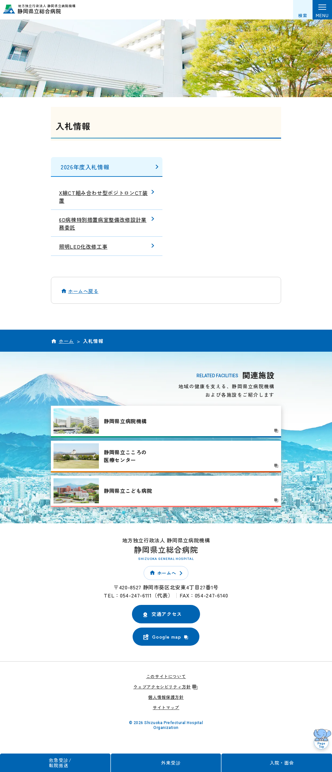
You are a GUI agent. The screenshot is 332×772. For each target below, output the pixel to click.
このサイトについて (166, 676)
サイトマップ (166, 707)
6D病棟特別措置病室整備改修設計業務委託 (103, 223)
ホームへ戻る (83, 291)
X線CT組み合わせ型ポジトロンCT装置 (103, 196)
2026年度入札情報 (85, 167)
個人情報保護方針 (166, 697)
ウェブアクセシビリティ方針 (165, 687)
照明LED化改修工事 (83, 246)
